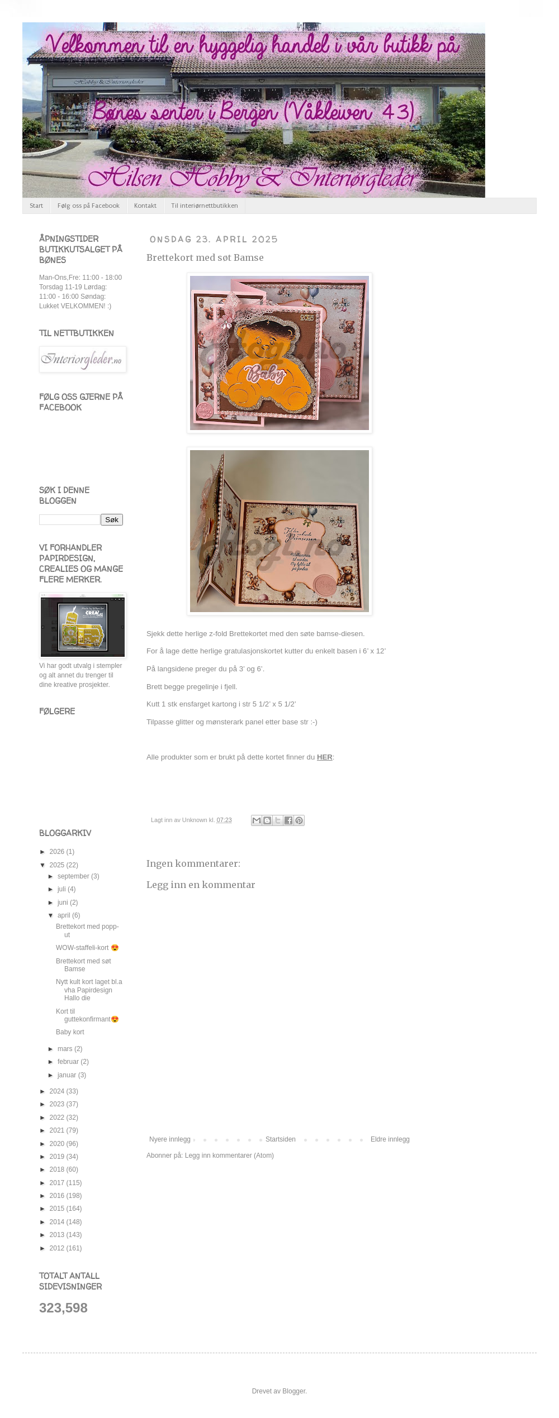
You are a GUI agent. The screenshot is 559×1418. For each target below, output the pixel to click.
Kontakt (145, 205)
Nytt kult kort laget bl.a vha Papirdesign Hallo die (89, 990)
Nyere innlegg (170, 1139)
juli (63, 889)
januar (68, 1075)
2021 (58, 1130)
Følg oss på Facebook (89, 205)
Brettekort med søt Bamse (205, 257)
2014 (58, 1222)
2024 (58, 1091)
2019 (58, 1157)
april (65, 915)
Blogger (293, 1391)
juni (64, 902)
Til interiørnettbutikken (204, 205)
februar (69, 1062)
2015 (58, 1208)
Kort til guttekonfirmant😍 (87, 1015)
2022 (58, 1117)
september (74, 876)
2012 (58, 1248)
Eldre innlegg (390, 1139)
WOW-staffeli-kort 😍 (87, 948)
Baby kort (70, 1032)
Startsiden (281, 1139)
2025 (58, 865)
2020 (58, 1144)
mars (66, 1049)
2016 (58, 1196)
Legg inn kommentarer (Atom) (229, 1155)
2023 (58, 1104)
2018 (58, 1169)
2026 (58, 852)
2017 (58, 1183)
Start (36, 205)
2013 (58, 1235)
